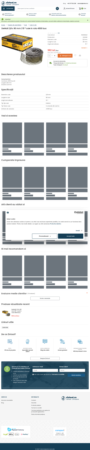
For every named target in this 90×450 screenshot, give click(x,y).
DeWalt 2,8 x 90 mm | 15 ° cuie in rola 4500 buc (16, 311)
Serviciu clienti (32, 13)
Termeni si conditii (36, 408)
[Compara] (80, 55)
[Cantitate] (52, 55)
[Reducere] (49, 55)
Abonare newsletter (7, 400)
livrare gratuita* (9, 15)
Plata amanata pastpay (38, 414)
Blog (64, 3)
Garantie (83, 13)
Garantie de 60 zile (57, 13)
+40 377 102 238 (71, 3)
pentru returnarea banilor (59, 15)
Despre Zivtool (45, 358)
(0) (59, 33)
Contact (33, 400)
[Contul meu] (69, 8)
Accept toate (71, 236)
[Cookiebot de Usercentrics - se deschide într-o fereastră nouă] (75, 212)
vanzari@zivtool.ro (82, 3)
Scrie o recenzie (45, 298)
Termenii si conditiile (58, 374)
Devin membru (76, 375)
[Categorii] (8, 8)
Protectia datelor (36, 405)
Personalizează (45, 236)
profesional (32, 15)
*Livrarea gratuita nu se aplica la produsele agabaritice (40, 411)
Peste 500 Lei (8, 13)
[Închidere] (88, 20)
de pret (83, 15)
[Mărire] (54, 55)
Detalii (78, 230)
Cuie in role (5, 327)
